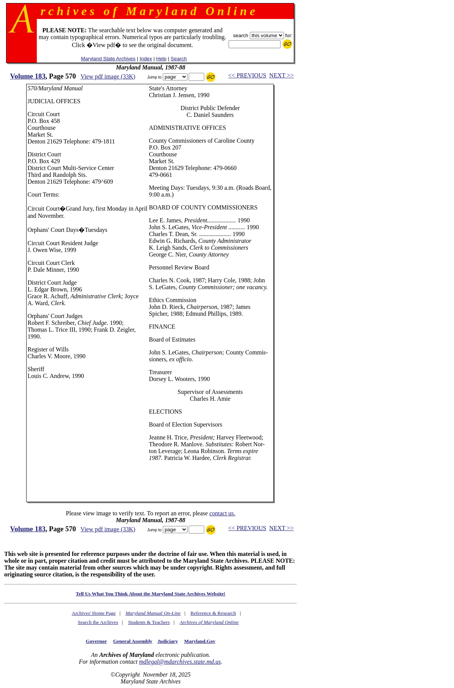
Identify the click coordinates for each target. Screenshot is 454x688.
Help (161, 58)
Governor (96, 641)
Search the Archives (98, 622)
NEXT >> (281, 75)
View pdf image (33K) (107, 76)
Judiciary (168, 641)
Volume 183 (28, 76)
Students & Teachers (149, 622)
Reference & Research (213, 613)
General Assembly (132, 641)
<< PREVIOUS (247, 75)
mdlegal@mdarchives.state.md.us (180, 661)
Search (179, 58)
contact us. (222, 513)
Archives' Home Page (94, 613)
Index (146, 58)
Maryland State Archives (108, 58)
